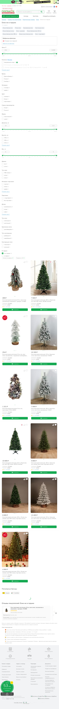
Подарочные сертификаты (50, 668)
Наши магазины (5, 677)
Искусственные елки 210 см (34, 31)
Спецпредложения (6, 671)
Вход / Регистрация (46, 6)
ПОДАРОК (7, 694)
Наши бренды (5, 679)
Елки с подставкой (40, 34)
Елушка (5, 593)
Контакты (18, 679)
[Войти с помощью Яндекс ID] (56, 6)
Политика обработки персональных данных (50, 681)
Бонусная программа (49, 671)
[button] (10, 16)
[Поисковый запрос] (28, 11)
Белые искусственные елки (26, 34)
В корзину (15, 309)
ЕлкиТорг (15, 593)
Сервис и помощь (20, 663)
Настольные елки (39, 28)
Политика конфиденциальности (49, 677)
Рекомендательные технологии (49, 691)
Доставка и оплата (7, 8)
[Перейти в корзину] (54, 12)
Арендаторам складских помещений (36, 667)
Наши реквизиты (34, 684)
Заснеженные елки (28, 28)
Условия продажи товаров (50, 666)
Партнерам (33, 663)
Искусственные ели (8, 28)
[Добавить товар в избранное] (27, 262)
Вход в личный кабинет (21, 677)
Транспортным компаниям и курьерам (37, 678)
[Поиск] (41, 11)
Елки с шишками (20, 31)
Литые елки (18, 28)
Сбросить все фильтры (8, 43)
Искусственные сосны (8, 31)
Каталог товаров (6, 663)
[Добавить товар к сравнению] (24, 262)
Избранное (4, 669)
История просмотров (6, 674)
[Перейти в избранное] (48, 12)
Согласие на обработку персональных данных (50, 688)
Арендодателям (34, 672)
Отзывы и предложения (21, 674)
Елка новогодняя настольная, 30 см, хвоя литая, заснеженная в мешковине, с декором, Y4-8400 (27, 608)
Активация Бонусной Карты (51, 674)
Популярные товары (6, 666)
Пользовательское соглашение (49, 684)
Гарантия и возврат (20, 671)
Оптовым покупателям (35, 675)
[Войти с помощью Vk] (54, 6)
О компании (33, 681)
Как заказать (19, 666)
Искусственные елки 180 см (10, 34)
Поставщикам (33, 669)
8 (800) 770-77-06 (17, 6)
